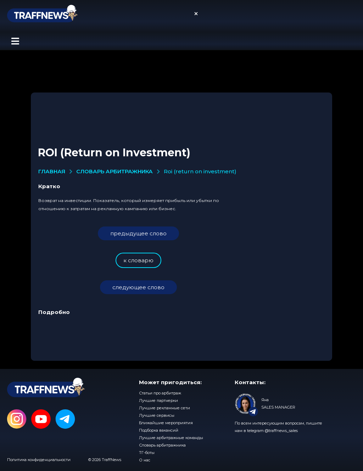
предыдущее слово (138, 233)
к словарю (138, 260)
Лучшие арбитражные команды (171, 437)
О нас (144, 460)
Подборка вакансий (158, 430)
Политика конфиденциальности (39, 459)
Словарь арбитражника (162, 445)
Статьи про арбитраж (160, 393)
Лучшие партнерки (158, 400)
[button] (15, 41)
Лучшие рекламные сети (164, 407)
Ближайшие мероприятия (166, 422)
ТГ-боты (147, 452)
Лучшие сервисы (156, 415)
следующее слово (138, 287)
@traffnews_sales (281, 430)
